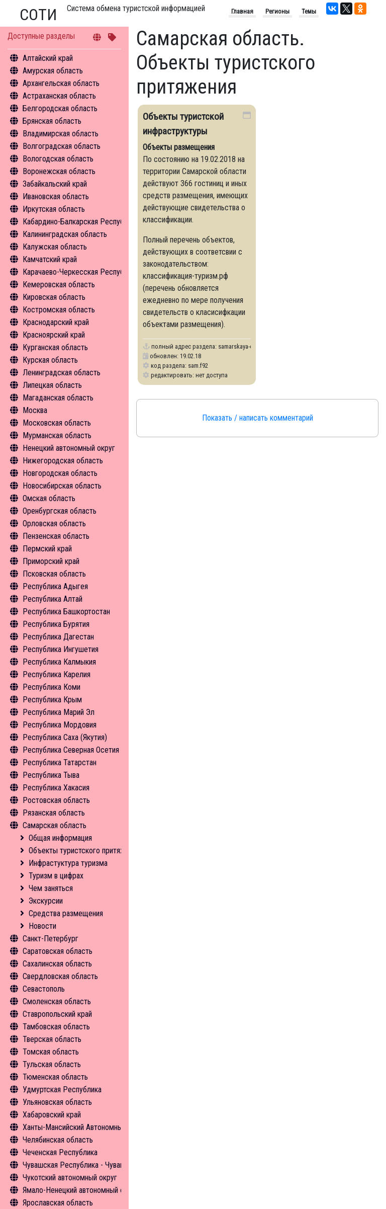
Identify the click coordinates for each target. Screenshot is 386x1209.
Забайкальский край (55, 184)
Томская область (51, 1052)
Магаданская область (58, 397)
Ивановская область (56, 196)
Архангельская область (61, 83)
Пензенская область (56, 536)
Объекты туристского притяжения (84, 850)
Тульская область (52, 1064)
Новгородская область (60, 473)
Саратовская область (57, 951)
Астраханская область (59, 96)
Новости (42, 926)
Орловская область (54, 523)
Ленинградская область (62, 372)
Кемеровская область (59, 284)
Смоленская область (57, 1001)
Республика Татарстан (59, 762)
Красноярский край (54, 335)
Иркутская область (54, 209)
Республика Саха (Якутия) (65, 737)
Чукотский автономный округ (70, 1177)
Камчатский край (50, 259)
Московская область (57, 423)
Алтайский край (48, 58)
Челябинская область (58, 1140)
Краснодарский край (56, 322)
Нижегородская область (63, 460)
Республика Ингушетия (61, 649)
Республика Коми (51, 687)
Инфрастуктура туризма (68, 863)
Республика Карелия (56, 674)
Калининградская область (65, 234)
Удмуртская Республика (62, 1089)
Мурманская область (57, 435)
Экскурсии (46, 901)
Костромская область (59, 309)
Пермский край (47, 548)
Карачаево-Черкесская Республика (81, 272)
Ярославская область (58, 1202)
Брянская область (52, 121)
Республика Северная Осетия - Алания (85, 750)
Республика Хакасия (56, 787)
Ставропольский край (57, 1014)
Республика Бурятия (56, 624)
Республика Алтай (52, 599)
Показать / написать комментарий (257, 418)
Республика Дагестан (58, 636)
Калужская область (55, 247)
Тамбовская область (56, 1026)
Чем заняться (51, 888)
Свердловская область (60, 976)
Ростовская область (56, 800)
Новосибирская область (62, 486)
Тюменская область (55, 1077)
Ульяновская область (57, 1102)
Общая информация (60, 838)
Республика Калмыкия (59, 662)
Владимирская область (61, 133)
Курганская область (55, 347)
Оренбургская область (59, 511)
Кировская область (54, 297)
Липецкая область (52, 385)
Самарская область (54, 825)
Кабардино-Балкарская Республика (81, 221)
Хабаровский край (52, 1114)
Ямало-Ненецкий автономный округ (80, 1190)
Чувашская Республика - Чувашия (78, 1165)
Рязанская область (54, 813)
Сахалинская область (57, 964)
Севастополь (44, 989)
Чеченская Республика (60, 1152)
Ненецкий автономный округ (69, 448)
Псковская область (54, 574)
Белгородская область (60, 108)
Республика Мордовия (59, 725)
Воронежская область (59, 171)
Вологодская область (58, 159)
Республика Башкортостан (66, 611)
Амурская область (53, 70)
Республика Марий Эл (58, 712)
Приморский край (51, 561)
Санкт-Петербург (50, 938)
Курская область (50, 360)
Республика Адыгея (55, 586)
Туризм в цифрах (56, 875)
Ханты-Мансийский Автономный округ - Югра (96, 1127)
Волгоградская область (62, 146)
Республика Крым (52, 699)
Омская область (49, 498)
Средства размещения (66, 913)
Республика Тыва (51, 775)
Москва (35, 410)
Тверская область (52, 1039)
